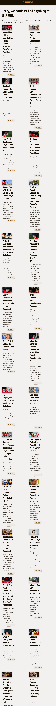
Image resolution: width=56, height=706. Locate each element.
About (20, 685)
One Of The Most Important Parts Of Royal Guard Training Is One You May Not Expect (14, 522)
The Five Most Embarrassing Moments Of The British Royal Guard (41, 136)
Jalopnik (15, 694)
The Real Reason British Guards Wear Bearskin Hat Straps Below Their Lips (41, 91)
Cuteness (25, 694)
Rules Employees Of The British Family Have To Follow (13, 353)
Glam (30, 694)
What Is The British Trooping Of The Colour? (41, 519)
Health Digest (36, 694)
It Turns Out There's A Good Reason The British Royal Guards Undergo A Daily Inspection (14, 395)
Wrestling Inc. (36, 696)
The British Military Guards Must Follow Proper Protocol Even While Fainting (12, 46)
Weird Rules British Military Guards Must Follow (39, 44)
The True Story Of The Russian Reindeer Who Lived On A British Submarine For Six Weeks (40, 651)
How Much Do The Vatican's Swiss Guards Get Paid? (13, 436)
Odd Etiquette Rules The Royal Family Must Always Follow (41, 393)
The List (25, 696)
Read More (22, 65)
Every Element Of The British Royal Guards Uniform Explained (12, 270)
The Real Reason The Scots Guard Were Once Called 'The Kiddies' (13, 90)
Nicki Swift (18, 696)
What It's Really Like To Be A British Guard (13, 562)
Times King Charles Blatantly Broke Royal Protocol (40, 436)
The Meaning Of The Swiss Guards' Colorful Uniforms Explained (13, 478)
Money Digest (44, 694)
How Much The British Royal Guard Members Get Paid (13, 135)
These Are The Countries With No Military (14, 646)
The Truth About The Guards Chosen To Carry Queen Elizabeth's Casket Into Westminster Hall (14, 604)
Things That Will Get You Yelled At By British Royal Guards (14, 180)
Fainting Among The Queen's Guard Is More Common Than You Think (41, 225)
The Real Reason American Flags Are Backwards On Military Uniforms (40, 604)
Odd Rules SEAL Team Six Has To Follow (41, 352)
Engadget (9, 694)
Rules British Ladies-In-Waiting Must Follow (13, 309)
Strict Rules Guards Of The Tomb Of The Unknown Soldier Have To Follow (14, 226)
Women (30, 696)
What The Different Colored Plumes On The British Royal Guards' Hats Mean (40, 311)
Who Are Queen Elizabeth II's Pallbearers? (41, 562)
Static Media (20, 687)
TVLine (20, 694)
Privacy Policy (33, 685)
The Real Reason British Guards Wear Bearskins (41, 268)
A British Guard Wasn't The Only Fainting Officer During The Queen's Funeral (41, 181)
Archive (26, 685)
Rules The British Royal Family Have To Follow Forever (40, 478)
